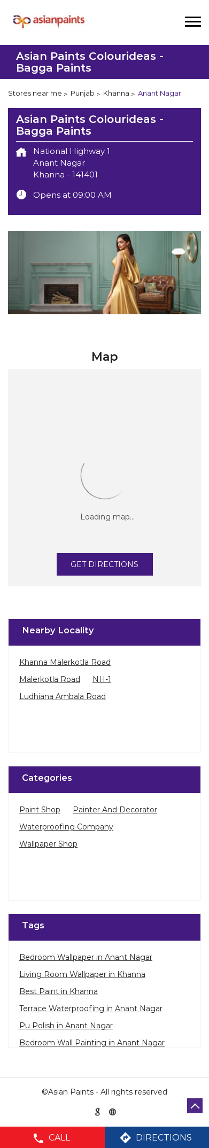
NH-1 (101, 679)
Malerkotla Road (49, 679)
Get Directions (104, 564)
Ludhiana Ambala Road (62, 696)
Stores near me (35, 93)
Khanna (116, 93)
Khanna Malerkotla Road (65, 662)
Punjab (83, 93)
